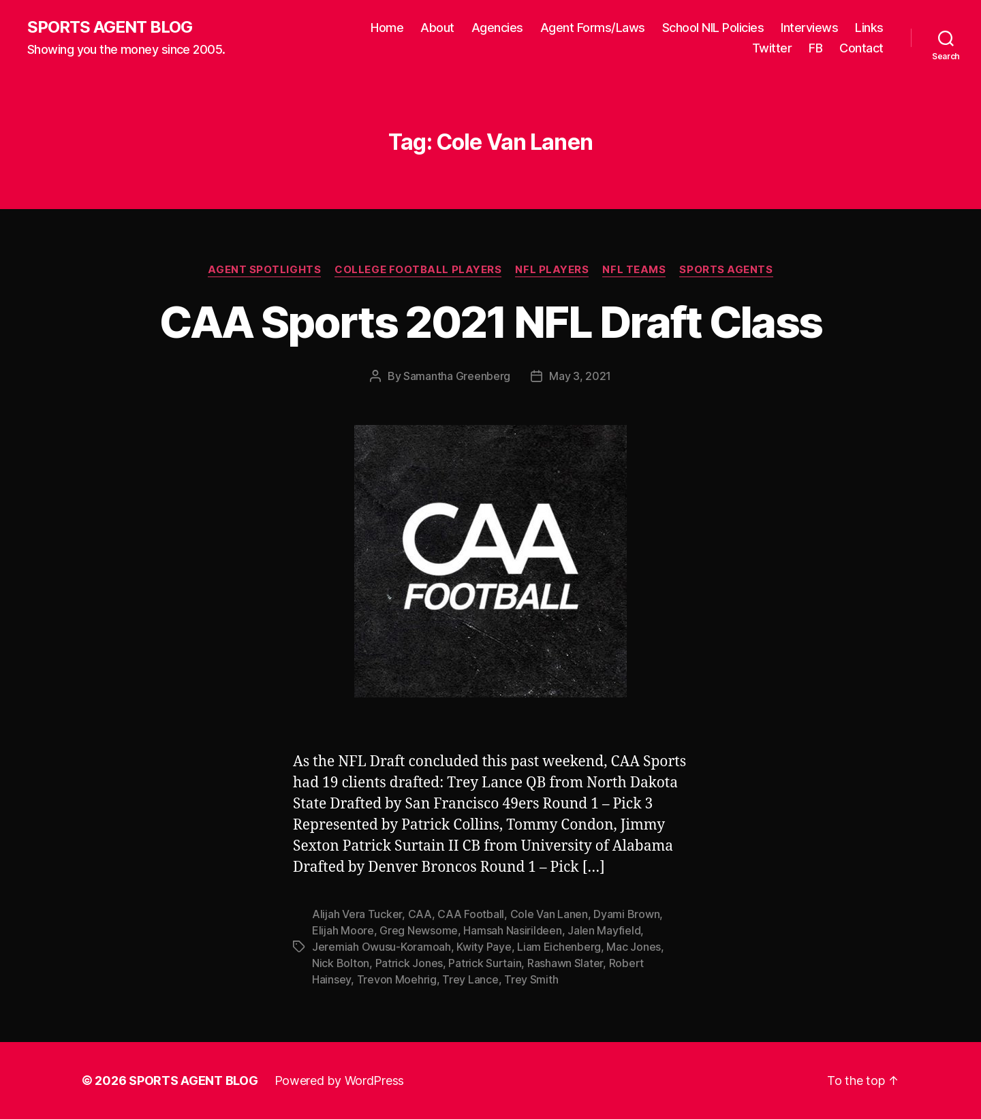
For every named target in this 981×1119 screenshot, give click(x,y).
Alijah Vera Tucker (357, 914)
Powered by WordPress (340, 1080)
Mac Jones (633, 946)
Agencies (497, 27)
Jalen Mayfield (603, 930)
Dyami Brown (626, 914)
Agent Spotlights (264, 270)
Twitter (772, 48)
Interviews (809, 27)
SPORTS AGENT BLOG (109, 27)
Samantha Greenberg (456, 376)
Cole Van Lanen (549, 914)
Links (869, 27)
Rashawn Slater (565, 963)
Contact (861, 48)
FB (815, 48)
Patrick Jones (409, 963)
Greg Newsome (418, 930)
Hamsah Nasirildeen (512, 930)
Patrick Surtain (484, 963)
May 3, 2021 (580, 376)
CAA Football (470, 914)
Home (387, 27)
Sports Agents (726, 270)
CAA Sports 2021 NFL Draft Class (490, 322)
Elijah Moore (343, 930)
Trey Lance (470, 979)
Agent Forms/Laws (592, 27)
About (437, 27)
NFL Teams (634, 270)
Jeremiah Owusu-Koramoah (381, 946)
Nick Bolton (340, 963)
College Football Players (417, 270)
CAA (420, 914)
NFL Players (552, 270)
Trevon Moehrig (397, 979)
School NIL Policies (713, 27)
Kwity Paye (483, 946)
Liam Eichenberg (559, 946)
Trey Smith (531, 979)
